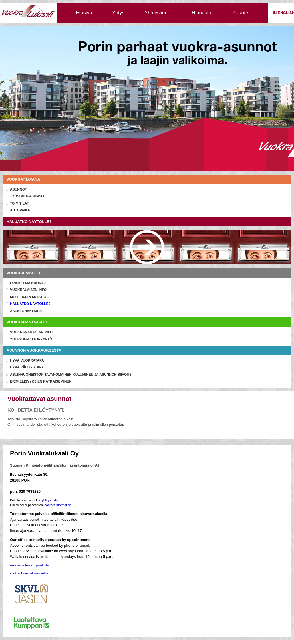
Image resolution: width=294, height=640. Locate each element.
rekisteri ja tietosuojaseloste (29, 565)
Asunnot (18, 189)
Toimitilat (19, 203)
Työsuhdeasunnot (28, 196)
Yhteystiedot (158, 12)
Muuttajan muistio (28, 297)
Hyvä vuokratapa (27, 360)
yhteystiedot (50, 500)
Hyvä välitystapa (27, 367)
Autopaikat (21, 210)
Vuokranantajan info (31, 332)
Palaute (239, 12)
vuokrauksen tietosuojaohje (29, 573)
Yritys (118, 12)
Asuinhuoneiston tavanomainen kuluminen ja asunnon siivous (71, 374)
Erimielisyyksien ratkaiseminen (40, 381)
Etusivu (84, 12)
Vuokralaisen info (28, 290)
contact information (58, 505)
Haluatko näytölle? (30, 304)
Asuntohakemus (26, 311)
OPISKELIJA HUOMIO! (28, 283)
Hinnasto (201, 12)
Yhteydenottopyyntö (31, 339)
